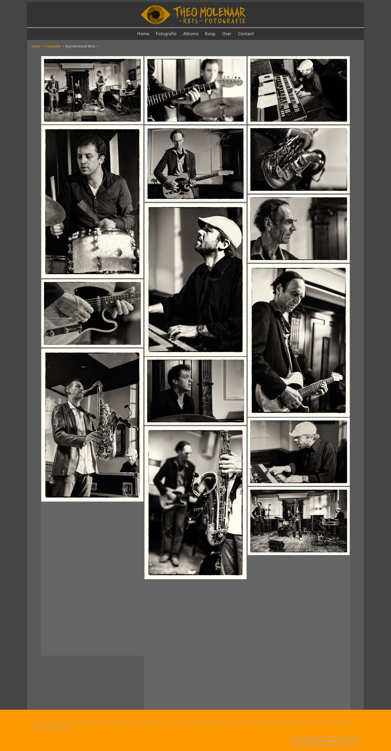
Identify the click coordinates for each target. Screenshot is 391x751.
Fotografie (166, 33)
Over (226, 33)
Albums (191, 33)
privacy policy (58, 728)
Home (143, 33)
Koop (210, 33)
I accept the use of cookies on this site (326, 741)
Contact (246, 33)
